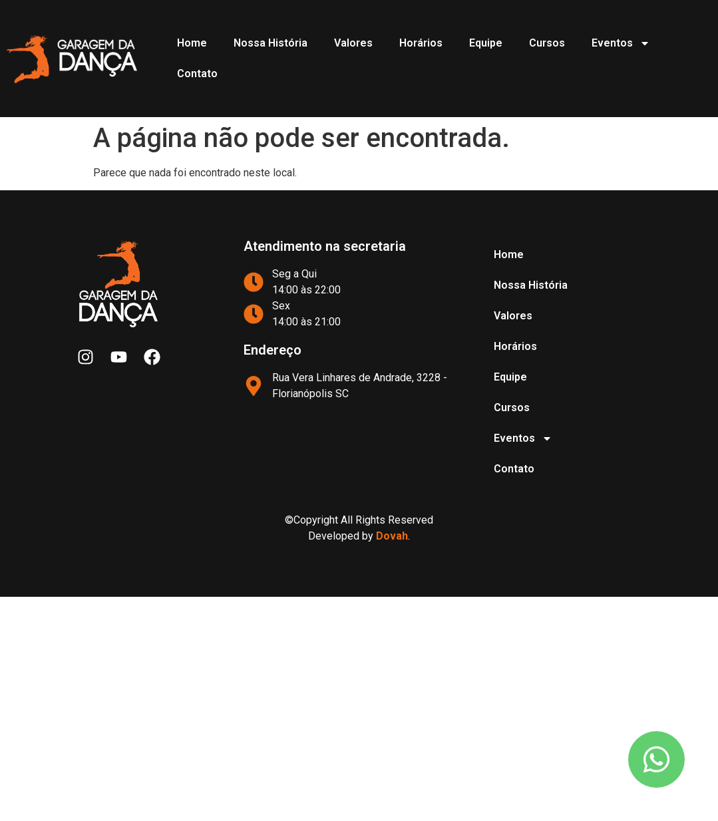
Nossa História (270, 43)
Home (192, 43)
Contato (197, 73)
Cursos (547, 43)
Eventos (621, 43)
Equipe (485, 43)
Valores (353, 43)
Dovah (392, 536)
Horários (421, 43)
